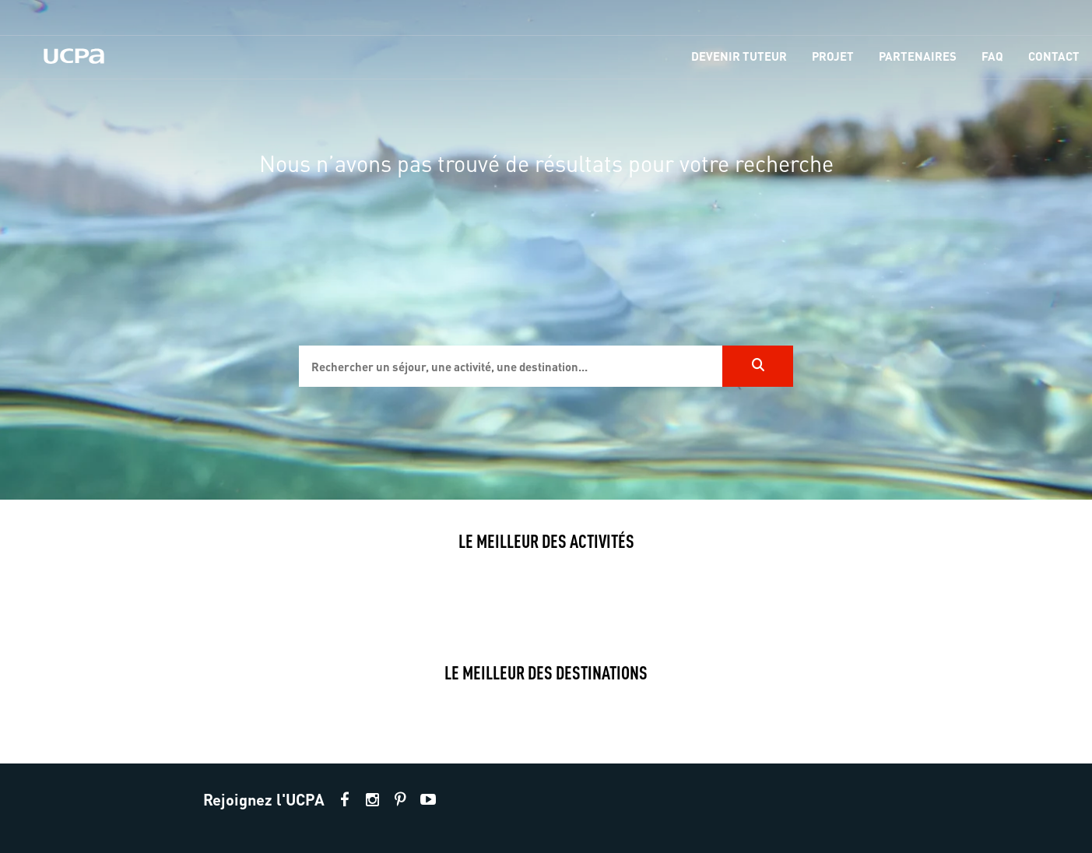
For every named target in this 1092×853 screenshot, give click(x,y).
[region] (546, 250)
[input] (511, 366)
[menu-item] (739, 57)
